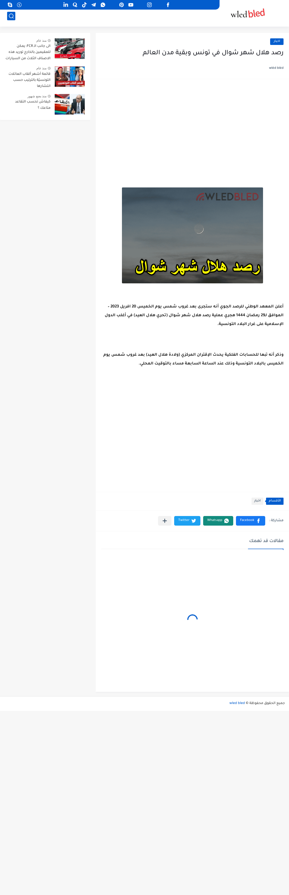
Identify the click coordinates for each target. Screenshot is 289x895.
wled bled (237, 703)
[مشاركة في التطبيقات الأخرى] (164, 521)
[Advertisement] (192, 127)
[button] (250, 521)
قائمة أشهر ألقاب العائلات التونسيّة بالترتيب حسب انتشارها (29, 80)
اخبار (277, 41)
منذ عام (41, 40)
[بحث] (11, 18)
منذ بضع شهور (36, 96)
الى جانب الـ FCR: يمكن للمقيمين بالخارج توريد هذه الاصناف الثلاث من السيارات (28, 52)
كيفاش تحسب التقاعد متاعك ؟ (33, 105)
